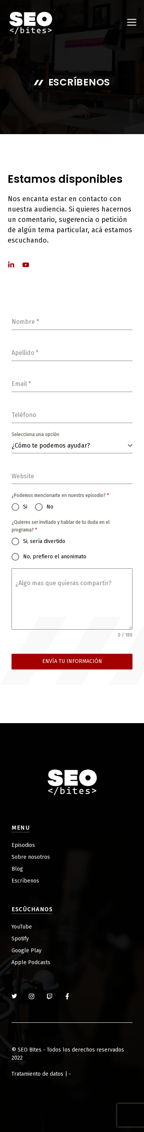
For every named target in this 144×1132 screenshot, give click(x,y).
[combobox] (72, 445)
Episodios (23, 845)
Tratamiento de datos (37, 1074)
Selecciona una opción (35, 434)
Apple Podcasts (31, 962)
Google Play (26, 950)
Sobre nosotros (31, 857)
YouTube (22, 927)
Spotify (20, 938)
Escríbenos (25, 881)
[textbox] (70, 445)
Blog (17, 869)
